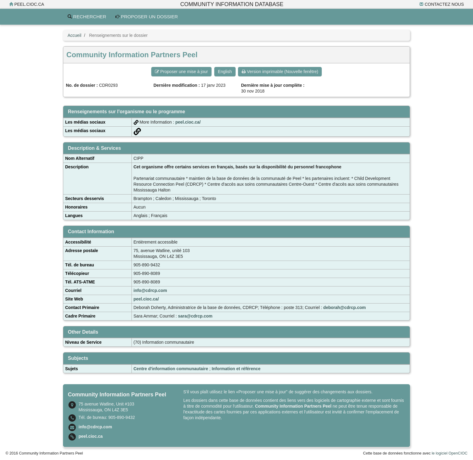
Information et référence (236, 368)
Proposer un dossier (146, 16)
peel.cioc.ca (26, 4)
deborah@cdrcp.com (344, 307)
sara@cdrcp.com (195, 316)
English (225, 71)
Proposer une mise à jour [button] (181, 71)
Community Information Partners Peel (293, 406)
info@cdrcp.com (150, 290)
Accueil (74, 35)
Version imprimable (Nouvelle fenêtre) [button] (280, 71)
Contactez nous (441, 4)
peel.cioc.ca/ (188, 122)
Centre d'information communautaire (171, 368)
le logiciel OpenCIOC (450, 453)
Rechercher (87, 16)
